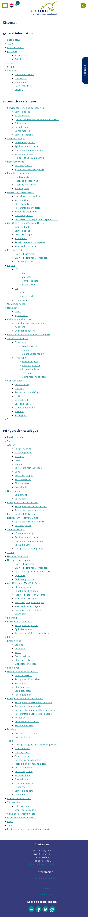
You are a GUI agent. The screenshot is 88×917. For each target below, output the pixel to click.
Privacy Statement (45, 894)
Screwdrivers (22, 779)
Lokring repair (30, 346)
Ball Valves (13, 667)
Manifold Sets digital (26, 598)
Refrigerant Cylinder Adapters (32, 633)
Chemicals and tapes (19, 798)
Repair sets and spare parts (30, 242)
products (12, 51)
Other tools (21, 787)
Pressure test (14, 250)
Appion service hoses (27, 721)
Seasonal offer (23, 479)
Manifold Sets (22, 227)
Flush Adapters (23, 177)
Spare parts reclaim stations (31, 510)
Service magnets (24, 725)
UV (16, 269)
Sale (9, 441)
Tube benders (22, 748)
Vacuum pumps (16, 138)
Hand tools (13, 307)
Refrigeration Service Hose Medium (35, 710)
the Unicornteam (24, 74)
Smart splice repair (25, 810)
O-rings (19, 388)
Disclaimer (45, 883)
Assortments (22, 384)
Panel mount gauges (26, 591)
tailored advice (15, 47)
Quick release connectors (21, 817)
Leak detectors (23, 691)
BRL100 (19, 90)
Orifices (19, 396)
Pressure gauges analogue (29, 602)
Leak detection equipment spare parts (36, 219)
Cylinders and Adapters (20, 319)
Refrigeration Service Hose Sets (25, 698)
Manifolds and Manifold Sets (23, 583)
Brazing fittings (24, 737)
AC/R (10, 43)
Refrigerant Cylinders (19, 621)
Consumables (22, 131)
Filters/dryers (22, 115)
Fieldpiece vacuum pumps (29, 158)
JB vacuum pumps (25, 142)
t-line (10, 67)
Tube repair (21, 342)
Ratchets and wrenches (28, 760)
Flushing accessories (26, 181)
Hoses (18, 460)
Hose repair (21, 357)
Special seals (22, 400)
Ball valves (21, 238)
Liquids (11, 265)
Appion (11, 445)
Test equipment (24, 215)
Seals (18, 652)
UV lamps (27, 277)
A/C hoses (27, 373)
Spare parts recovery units (29, 169)
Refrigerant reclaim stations (31, 506)
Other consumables (26, 407)
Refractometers (24, 767)
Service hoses (22, 111)
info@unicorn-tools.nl (42, 864)
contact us (21, 78)
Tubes (25, 350)
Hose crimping (30, 361)
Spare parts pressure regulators (32, 571)
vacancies (20, 82)
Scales (18, 464)
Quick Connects (16, 304)
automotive (14, 40)
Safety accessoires (25, 783)
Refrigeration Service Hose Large (33, 714)
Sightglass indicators (27, 664)
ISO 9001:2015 (23, 86)
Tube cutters (22, 756)
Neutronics (13, 491)
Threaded (20, 648)
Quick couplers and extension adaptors (37, 119)
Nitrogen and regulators (21, 560)
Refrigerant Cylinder (26, 625)
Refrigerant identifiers (27, 679)
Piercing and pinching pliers (30, 764)
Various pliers (22, 775)
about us (12, 70)
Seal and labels (23, 404)
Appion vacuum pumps (28, 146)
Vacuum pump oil (24, 154)
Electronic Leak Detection (22, 514)
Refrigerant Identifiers (28, 208)
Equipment (21, 495)
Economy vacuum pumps (29, 150)
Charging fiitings (24, 660)
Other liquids (22, 300)
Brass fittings (15, 641)
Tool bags (20, 794)
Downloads (21, 487)
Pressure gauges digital (28, 610)
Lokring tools (22, 752)
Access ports (22, 717)
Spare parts (21, 315)
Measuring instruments (20, 192)
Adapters (20, 327)
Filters (11, 637)
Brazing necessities (26, 733)
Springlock (21, 415)
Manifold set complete (27, 246)
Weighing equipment (26, 211)
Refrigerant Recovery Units (22, 518)
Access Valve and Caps (27, 392)
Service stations (24, 134)
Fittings (19, 456)
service (11, 63)
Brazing (19, 644)
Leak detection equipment (30, 196)
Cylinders (20, 575)
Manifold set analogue (27, 606)
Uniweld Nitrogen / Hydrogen (31, 257)
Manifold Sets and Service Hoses (25, 223)
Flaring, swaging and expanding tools (36, 744)
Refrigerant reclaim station (22, 502)
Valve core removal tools (28, 468)
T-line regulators (24, 261)
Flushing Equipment (18, 173)
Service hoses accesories (29, 706)
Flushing (12, 617)
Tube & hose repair (17, 338)
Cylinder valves (23, 629)
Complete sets (30, 280)
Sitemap (45, 888)
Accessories (28, 284)
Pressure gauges (24, 234)
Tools (18, 311)
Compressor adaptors (34, 377)
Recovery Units (15, 161)
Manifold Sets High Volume (30, 594)
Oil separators (23, 123)
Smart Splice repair (33, 354)
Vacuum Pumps (16, 529)
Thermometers (23, 204)
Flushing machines (25, 184)
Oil (16, 288)
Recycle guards (23, 127)
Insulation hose (31, 369)
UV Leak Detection (17, 556)
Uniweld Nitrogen (25, 254)
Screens (19, 411)
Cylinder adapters (25, 330)
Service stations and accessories (25, 108)
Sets (9, 419)
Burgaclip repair (31, 365)
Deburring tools (23, 771)
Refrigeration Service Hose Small (33, 702)
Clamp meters (23, 687)
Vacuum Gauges (24, 200)
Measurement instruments (22, 671)
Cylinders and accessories (29, 323)
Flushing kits (22, 188)
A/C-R (18, 59)
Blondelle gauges (24, 587)
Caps (17, 471)
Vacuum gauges (23, 683)
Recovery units (23, 448)
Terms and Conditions (45, 878)
